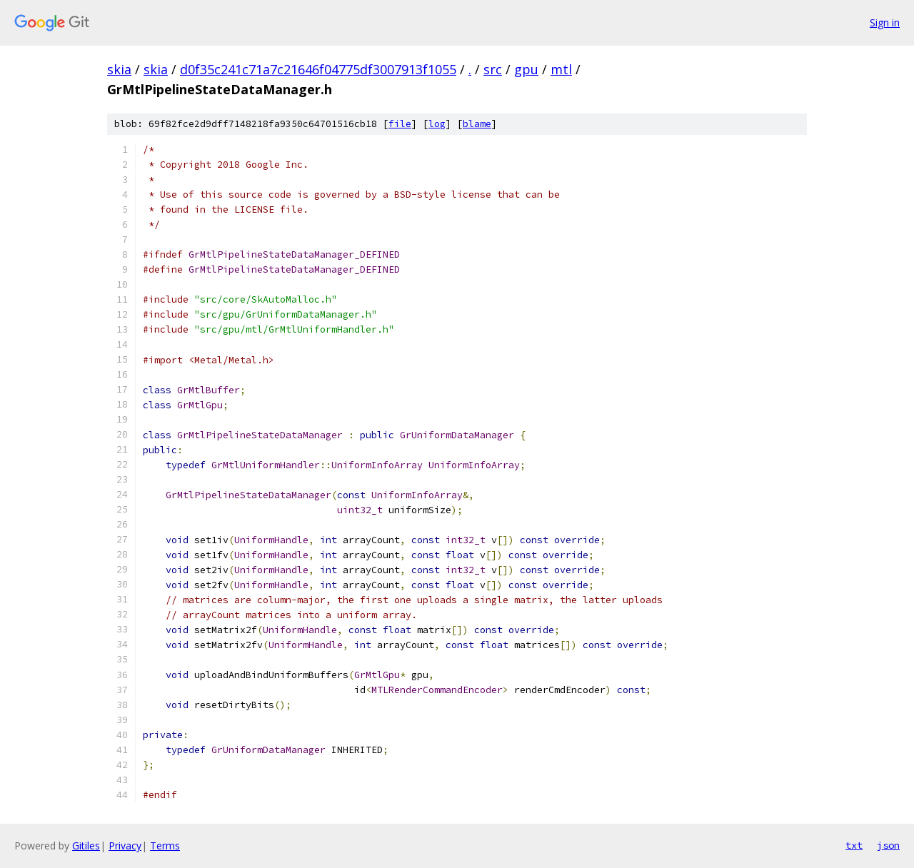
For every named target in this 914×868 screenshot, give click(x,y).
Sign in (885, 22)
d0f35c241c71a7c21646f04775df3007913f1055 (318, 69)
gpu (526, 69)
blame (477, 124)
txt (854, 845)
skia (119, 69)
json (888, 845)
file (399, 124)
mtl (561, 69)
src (492, 69)
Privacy (125, 845)
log (437, 124)
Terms (165, 845)
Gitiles (86, 845)
